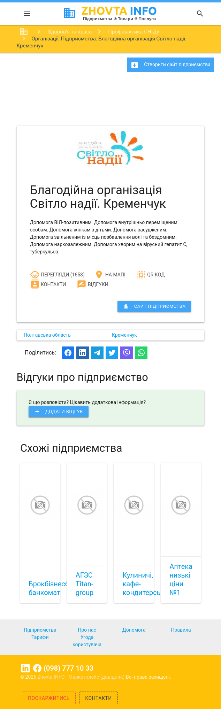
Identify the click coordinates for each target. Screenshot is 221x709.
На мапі (109, 275)
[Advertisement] (110, 101)
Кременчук (124, 335)
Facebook (37, 668)
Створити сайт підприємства (170, 65)
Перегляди (49, 275)
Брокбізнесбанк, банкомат (55, 588)
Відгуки (92, 284)
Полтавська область (47, 335)
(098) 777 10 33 (68, 668)
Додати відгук (58, 411)
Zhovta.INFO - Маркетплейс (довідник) (81, 677)
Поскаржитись (49, 698)
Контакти (48, 284)
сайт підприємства (154, 306)
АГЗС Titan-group (84, 584)
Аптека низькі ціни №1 (180, 579)
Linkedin (25, 668)
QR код (150, 275)
